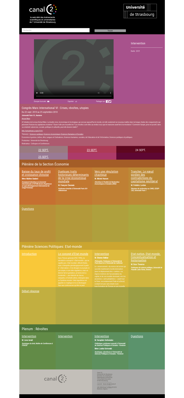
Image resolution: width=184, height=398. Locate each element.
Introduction (29, 254)
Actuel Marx (26, 119)
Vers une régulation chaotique (106, 173)
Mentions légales (102, 389)
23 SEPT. (92, 150)
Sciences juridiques (36, 134)
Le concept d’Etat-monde (73, 254)
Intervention (102, 254)
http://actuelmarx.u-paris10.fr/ (32, 131)
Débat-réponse (30, 291)
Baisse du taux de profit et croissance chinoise (36, 173)
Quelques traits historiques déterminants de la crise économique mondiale (73, 176)
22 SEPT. (43, 150)
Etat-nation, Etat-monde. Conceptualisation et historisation (146, 257)
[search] (56, 30)
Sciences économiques (52, 134)
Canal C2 (99, 373)
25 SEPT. (43, 157)
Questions (28, 209)
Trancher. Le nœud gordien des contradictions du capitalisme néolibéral (144, 176)
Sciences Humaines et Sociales (72, 134)
